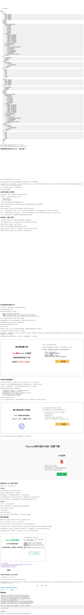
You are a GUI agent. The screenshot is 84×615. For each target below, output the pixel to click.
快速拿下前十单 (24, 528)
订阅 (1, 605)
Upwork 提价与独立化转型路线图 (13, 46)
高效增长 (9, 31)
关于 (4, 56)
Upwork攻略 (7, 45)
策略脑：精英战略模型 (11, 36)
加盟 (6, 75)
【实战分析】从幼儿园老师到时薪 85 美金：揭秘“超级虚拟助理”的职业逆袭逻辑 (16, 601)
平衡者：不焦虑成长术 (11, 39)
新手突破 (9, 28)
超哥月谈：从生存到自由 (10, 24)
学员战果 (4, 21)
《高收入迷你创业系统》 (15, 581)
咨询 (12, 605)
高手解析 (9, 65)
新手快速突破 (10, 99)
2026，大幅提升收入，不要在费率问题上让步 (9, 599)
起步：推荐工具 (8, 18)
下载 (6, 74)
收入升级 (9, 30)
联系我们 (7, 59)
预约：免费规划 (8, 14)
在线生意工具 (7, 122)
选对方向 (9, 27)
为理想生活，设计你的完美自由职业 (7, 566)
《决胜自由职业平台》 (6, 581)
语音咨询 (6, 181)
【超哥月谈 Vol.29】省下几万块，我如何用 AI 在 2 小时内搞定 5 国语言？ (15, 597)
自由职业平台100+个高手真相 (13, 121)
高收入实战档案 (8, 25)
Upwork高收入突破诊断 (17, 564)
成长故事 (9, 32)
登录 (4, 140)
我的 (4, 68)
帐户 (6, 71)
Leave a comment (24, 146)
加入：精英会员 (8, 19)
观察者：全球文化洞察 (11, 40)
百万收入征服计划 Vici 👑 (10, 44)
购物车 (6, 76)
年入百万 (24, 564)
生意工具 (7, 55)
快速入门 (9, 26)
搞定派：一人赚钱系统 (11, 42)
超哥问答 (6, 563)
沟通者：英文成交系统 (11, 38)
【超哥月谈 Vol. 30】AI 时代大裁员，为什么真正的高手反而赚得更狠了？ (15, 596)
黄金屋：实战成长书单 (11, 37)
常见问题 (7, 58)
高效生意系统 (10, 101)
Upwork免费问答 (10, 52)
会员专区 (4, 61)
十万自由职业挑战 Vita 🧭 (10, 43)
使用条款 (27, 605)
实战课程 (4, 20)
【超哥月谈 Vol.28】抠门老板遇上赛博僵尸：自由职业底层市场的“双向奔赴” (15, 598)
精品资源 (4, 22)
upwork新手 (10, 564)
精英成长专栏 (7, 33)
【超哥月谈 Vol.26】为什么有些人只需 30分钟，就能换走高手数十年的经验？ (15, 603)
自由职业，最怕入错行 (5, 228)
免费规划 (16, 605)
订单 (6, 73)
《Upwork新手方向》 (20, 530)
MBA (4, 605)
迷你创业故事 (10, 102)
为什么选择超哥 (8, 57)
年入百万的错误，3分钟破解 (25, 514)
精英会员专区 (7, 62)
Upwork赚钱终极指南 (11, 51)
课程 (6, 69)
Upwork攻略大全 (10, 49)
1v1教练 (4, 13)
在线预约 (7, 67)
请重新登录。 (3, 613)
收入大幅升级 (10, 100)
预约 (6, 70)
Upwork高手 (9, 63)
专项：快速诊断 (8, 82)
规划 (32, 564)
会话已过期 (2, 611)
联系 (24, 605)
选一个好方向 (10, 97)
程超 (18, 146)
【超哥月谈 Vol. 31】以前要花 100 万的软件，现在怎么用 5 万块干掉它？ (15, 595)
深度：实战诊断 (8, 15)
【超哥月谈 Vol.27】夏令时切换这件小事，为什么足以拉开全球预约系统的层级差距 (17, 602)
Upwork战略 (5, 564)
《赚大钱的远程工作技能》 (9, 399)
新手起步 (28, 564)
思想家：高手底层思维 (11, 34)
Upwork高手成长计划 (11, 50)
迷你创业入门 (10, 96)
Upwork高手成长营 (11, 48)
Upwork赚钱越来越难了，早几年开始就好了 (9, 565)
